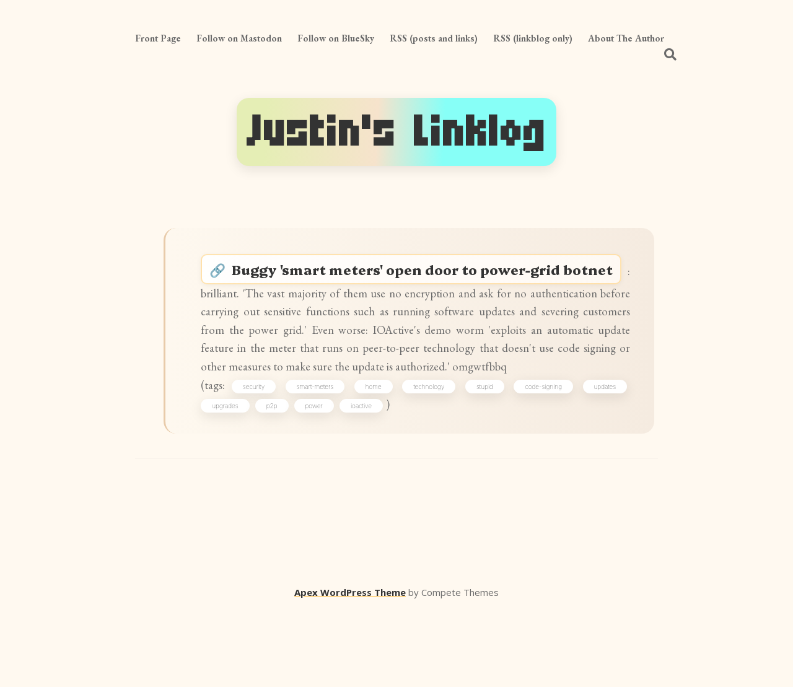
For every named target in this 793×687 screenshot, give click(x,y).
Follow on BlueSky (335, 38)
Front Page (158, 38)
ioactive (368, 477)
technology (431, 456)
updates (600, 456)
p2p (278, 477)
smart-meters (322, 456)
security (263, 456)
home (378, 456)
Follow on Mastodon (239, 38)
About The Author (626, 38)
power (320, 477)
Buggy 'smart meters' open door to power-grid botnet (429, 285)
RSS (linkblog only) (532, 38)
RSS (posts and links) (434, 38)
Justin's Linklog (396, 132)
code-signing (541, 456)
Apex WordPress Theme (350, 669)
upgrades (232, 477)
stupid (484, 456)
